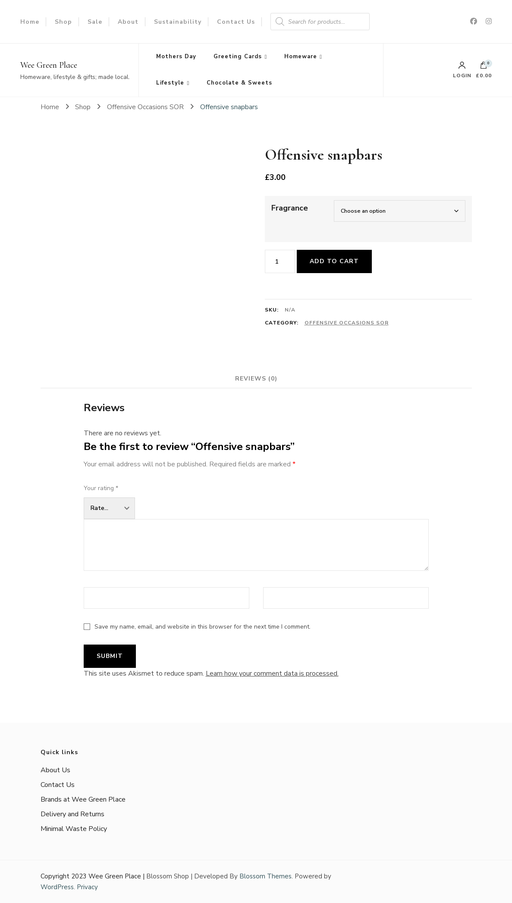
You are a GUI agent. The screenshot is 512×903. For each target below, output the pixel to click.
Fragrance (289, 208)
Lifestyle (170, 83)
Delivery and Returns (72, 814)
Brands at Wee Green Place (83, 799)
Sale (95, 22)
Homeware (300, 56)
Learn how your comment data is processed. (272, 673)
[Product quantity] (280, 261)
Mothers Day (176, 56)
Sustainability (177, 22)
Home (29, 22)
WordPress (57, 887)
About (128, 22)
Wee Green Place (48, 65)
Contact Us (236, 22)
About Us (55, 770)
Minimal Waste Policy (74, 829)
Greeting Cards (238, 56)
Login (462, 70)
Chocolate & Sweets (239, 83)
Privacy (87, 887)
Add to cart (334, 261)
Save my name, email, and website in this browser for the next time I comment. (202, 627)
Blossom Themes (265, 876)
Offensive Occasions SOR (347, 322)
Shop (63, 22)
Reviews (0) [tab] (256, 378)
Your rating (101, 488)
